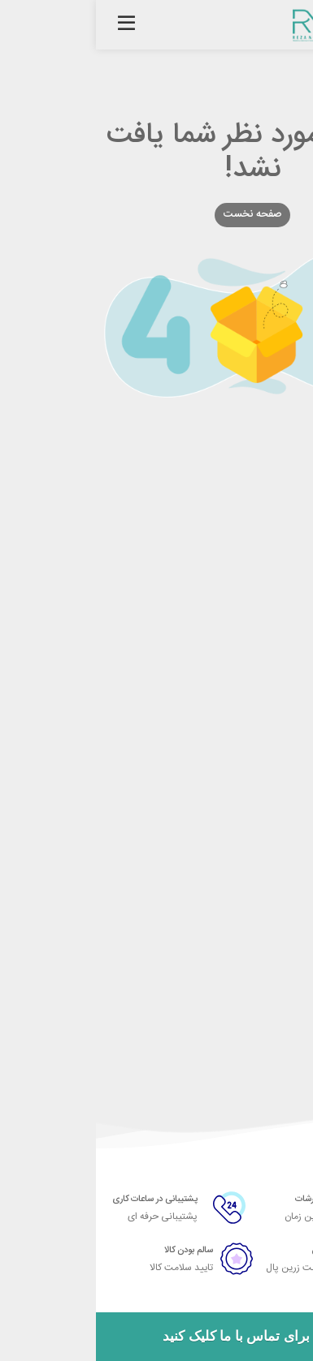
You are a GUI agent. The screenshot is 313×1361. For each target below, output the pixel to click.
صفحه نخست (157, 214)
